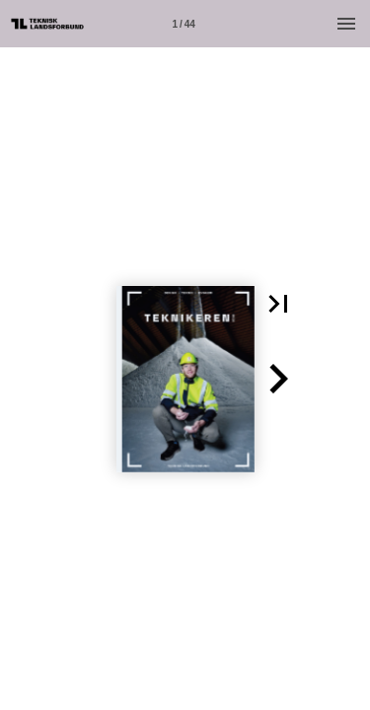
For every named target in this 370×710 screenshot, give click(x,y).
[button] (278, 303)
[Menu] (346, 23)
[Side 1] (183, 23)
